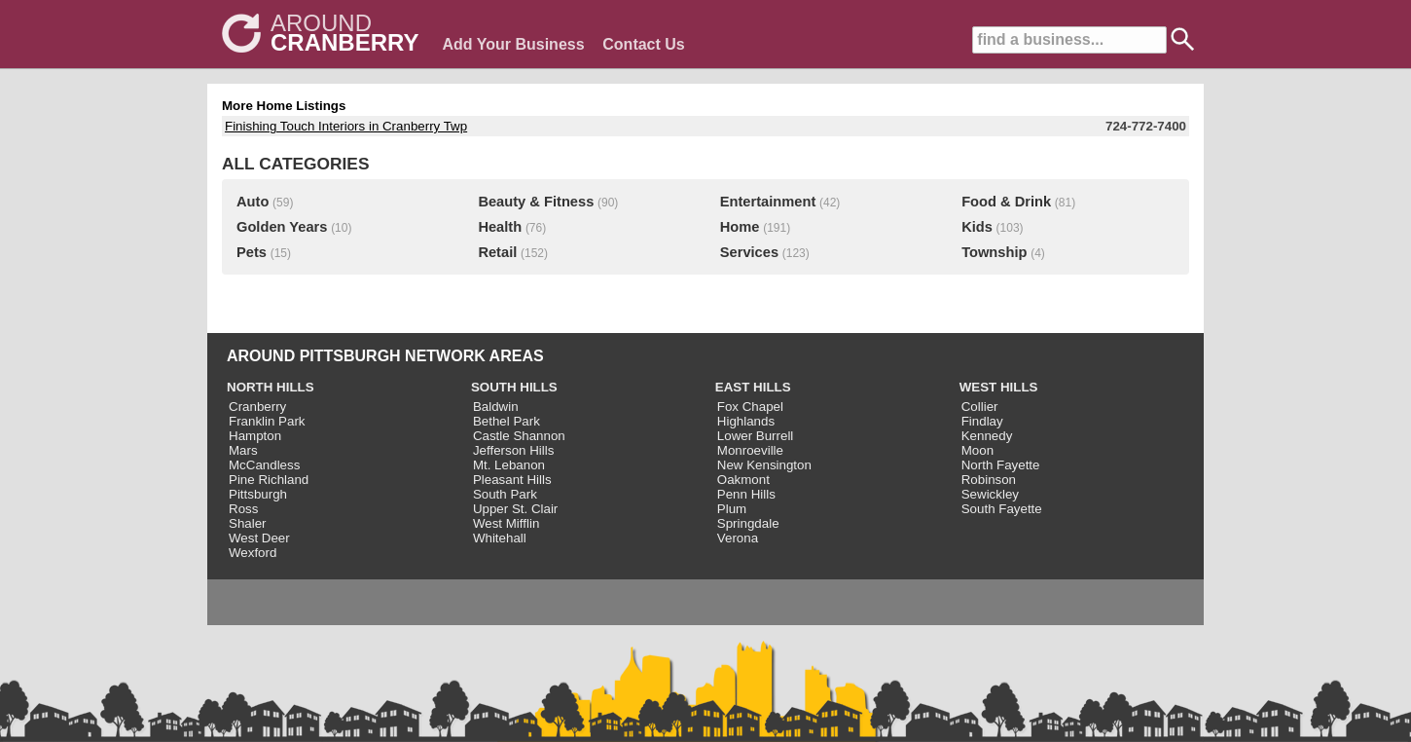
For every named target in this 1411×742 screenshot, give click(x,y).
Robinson (988, 479)
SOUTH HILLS (514, 387)
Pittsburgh (258, 494)
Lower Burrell (755, 435)
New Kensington (764, 465)
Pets (251, 252)
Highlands (746, 421)
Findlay (982, 421)
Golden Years (281, 227)
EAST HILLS (753, 387)
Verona (737, 538)
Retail (497, 252)
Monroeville (750, 450)
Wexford (252, 552)
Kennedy (987, 435)
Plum (731, 508)
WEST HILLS (998, 387)
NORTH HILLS (270, 387)
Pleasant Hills (512, 479)
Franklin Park (267, 421)
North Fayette (1000, 465)
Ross (243, 508)
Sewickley (990, 494)
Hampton (255, 435)
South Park (505, 494)
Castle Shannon (519, 435)
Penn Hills (746, 494)
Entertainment (768, 201)
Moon (977, 450)
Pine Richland (268, 479)
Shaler (248, 523)
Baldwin (496, 406)
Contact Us (643, 44)
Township (994, 252)
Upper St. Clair (515, 508)
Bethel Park (506, 421)
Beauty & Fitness (536, 201)
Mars (243, 450)
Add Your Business (513, 44)
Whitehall (499, 538)
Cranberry (257, 406)
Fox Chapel (750, 406)
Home (740, 227)
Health (500, 227)
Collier (979, 406)
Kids (977, 227)
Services (749, 252)
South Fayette (1001, 508)
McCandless (264, 465)
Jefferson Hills (513, 450)
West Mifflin (506, 523)
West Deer (259, 538)
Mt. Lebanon (509, 465)
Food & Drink (1006, 201)
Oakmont (743, 479)
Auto (252, 201)
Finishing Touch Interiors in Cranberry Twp (346, 126)
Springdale (748, 523)
